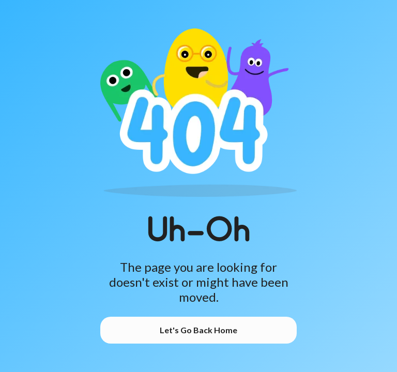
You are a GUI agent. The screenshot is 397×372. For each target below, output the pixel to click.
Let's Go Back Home (198, 330)
